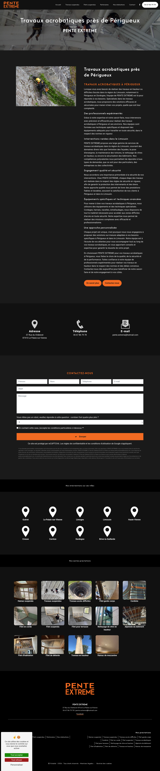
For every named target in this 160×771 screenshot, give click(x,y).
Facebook (80, 714)
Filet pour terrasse (102, 743)
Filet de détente (111, 746)
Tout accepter (16, 755)
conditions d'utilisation (101, 443)
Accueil (58, 4)
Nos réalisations (119, 4)
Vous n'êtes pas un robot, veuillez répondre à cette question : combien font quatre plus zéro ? (58, 417)
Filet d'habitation (96, 746)
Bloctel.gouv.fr (101, 458)
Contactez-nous (112, 283)
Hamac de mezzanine (143, 746)
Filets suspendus (90, 4)
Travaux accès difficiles (127, 737)
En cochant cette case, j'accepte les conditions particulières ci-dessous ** (51, 428)
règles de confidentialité (74, 443)
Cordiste (105, 740)
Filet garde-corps (145, 737)
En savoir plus (92, 283)
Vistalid (53, 763)
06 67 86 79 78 (150, 4)
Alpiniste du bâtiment (143, 743)
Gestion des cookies (104, 763)
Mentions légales (87, 763)
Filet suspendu (127, 740)
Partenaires (104, 4)
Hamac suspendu (95, 737)
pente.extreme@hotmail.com (125, 335)
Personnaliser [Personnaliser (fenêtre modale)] (16, 765)
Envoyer (82, 436)
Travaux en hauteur (126, 746)
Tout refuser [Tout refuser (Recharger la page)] (16, 760)
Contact (132, 4)
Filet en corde (115, 740)
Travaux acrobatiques (143, 740)
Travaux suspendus (72, 4)
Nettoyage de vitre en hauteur (122, 743)
